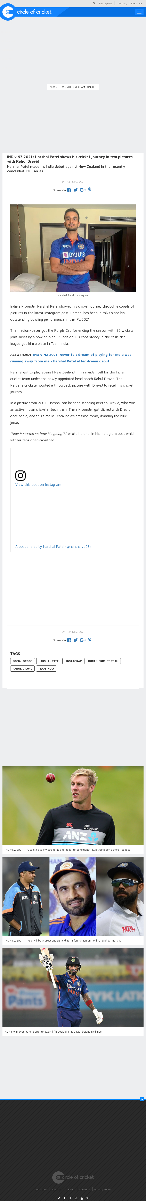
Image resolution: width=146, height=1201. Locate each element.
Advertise (84, 1189)
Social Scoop (23, 661)
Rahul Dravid (22, 668)
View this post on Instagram (38, 484)
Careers (70, 1189)
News (53, 86)
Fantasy (123, 3)
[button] (142, 1099)
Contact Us (41, 1189)
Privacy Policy (102, 1189)
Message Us (105, 3)
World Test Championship (79, 86)
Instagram (74, 661)
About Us (56, 1189)
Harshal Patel (49, 661)
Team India (46, 668)
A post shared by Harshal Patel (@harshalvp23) (53, 547)
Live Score (136, 3)
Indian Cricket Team (103, 661)
